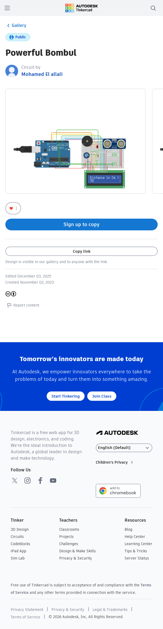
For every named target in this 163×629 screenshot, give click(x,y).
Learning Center (138, 543)
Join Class (102, 396)
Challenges (68, 543)
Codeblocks (20, 543)
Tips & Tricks (136, 551)
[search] (153, 8)
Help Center (135, 536)
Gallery (15, 25)
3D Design (20, 529)
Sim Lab (18, 558)
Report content (22, 305)
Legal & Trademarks (110, 609)
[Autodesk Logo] (117, 433)
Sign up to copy (81, 224)
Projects (66, 536)
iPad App (18, 551)
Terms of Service (25, 617)
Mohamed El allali (42, 74)
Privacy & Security (75, 558)
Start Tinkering (65, 396)
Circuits (17, 536)
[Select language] (124, 448)
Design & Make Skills (77, 551)
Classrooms (69, 529)
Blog (128, 529)
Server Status (137, 558)
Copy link (81, 251)
